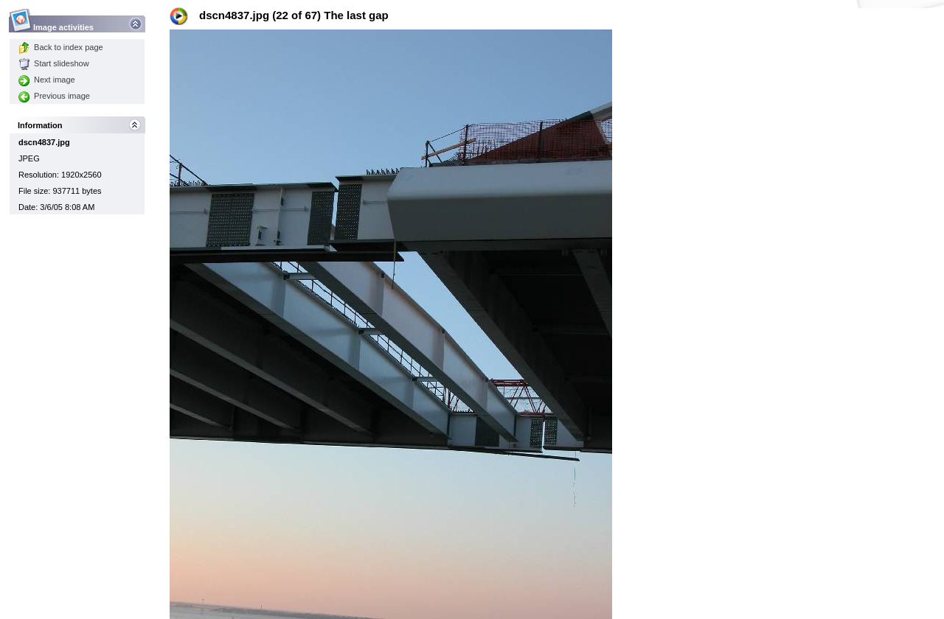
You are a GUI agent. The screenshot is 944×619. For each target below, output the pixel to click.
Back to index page (60, 47)
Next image (46, 79)
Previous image (54, 95)
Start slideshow (53, 63)
